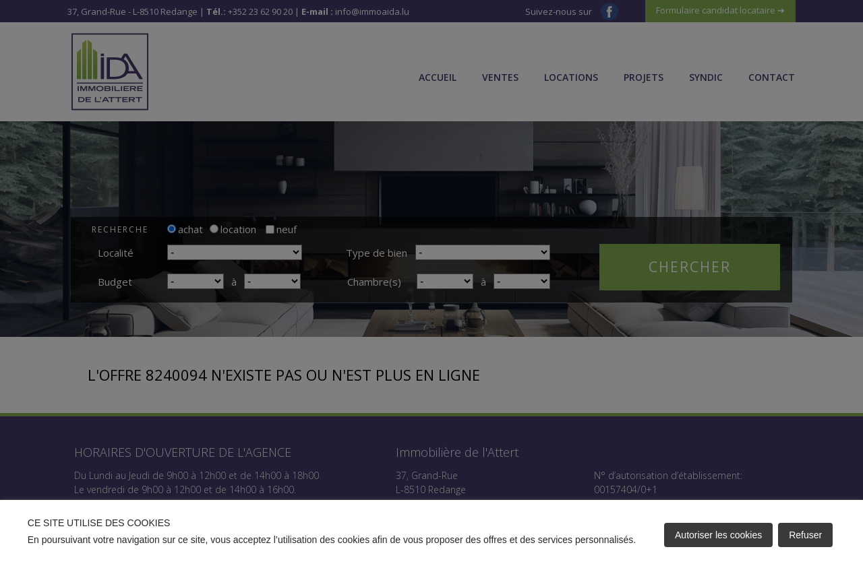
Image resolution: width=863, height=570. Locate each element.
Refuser (805, 535)
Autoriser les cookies (718, 535)
